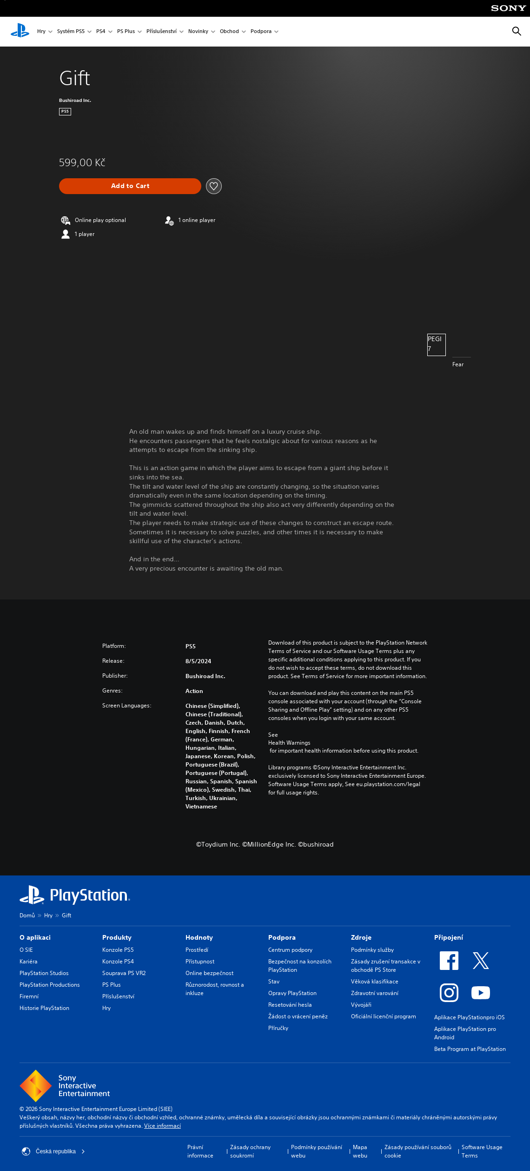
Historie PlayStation (44, 1008)
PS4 (101, 31)
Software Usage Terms (482, 1151)
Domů (27, 915)
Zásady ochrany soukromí (250, 1151)
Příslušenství (161, 31)
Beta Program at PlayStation (470, 1049)
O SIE (26, 950)
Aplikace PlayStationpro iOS (469, 1017)
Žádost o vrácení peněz (298, 1016)
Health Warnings (289, 743)
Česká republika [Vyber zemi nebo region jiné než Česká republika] (53, 1151)
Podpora (261, 31)
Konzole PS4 (118, 961)
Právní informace (200, 1151)
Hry (41, 31)
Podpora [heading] (282, 937)
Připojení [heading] (448, 937)
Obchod (229, 31)
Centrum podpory (290, 950)
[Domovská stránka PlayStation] (20, 31)
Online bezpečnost (209, 973)
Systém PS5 (71, 31)
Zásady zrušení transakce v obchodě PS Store (385, 965)
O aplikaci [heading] (35, 937)
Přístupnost (200, 961)
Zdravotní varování (374, 993)
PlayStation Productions (50, 985)
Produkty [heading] (117, 937)
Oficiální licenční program (383, 1016)
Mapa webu (360, 1151)
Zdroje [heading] (361, 937)
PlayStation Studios (44, 973)
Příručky (278, 1028)
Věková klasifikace (374, 981)
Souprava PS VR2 (124, 973)
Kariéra (29, 961)
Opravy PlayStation (292, 993)
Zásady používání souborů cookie (417, 1151)
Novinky (198, 31)
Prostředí (197, 950)
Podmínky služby (372, 950)
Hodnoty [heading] (199, 937)
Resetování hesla (290, 1005)
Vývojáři (361, 1005)
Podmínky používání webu (316, 1151)
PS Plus (126, 31)
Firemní (29, 996)
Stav (273, 981)
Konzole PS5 (118, 950)
